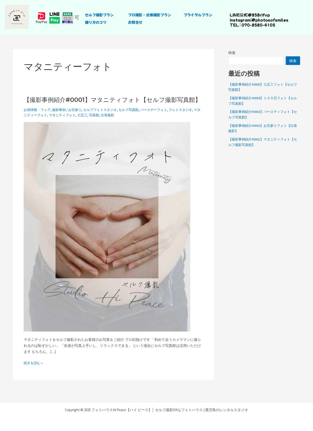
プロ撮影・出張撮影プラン (149, 14)
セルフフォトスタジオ (105, 118)
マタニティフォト (77, 123)
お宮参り (78, 118)
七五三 (98, 123)
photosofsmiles (271, 19)
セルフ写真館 (135, 118)
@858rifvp (258, 14)
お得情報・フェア (38, 118)
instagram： (241, 19)
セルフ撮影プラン (99, 14)
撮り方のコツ (95, 22)
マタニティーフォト (45, 123)
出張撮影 (125, 123)
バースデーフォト (162, 118)
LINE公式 (238, 14)
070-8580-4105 (258, 24)
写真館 (111, 123)
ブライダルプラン (198, 14)
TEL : (235, 24)
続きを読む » (34, 370)
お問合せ (135, 22)
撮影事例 (61, 118)
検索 (231, 52)
